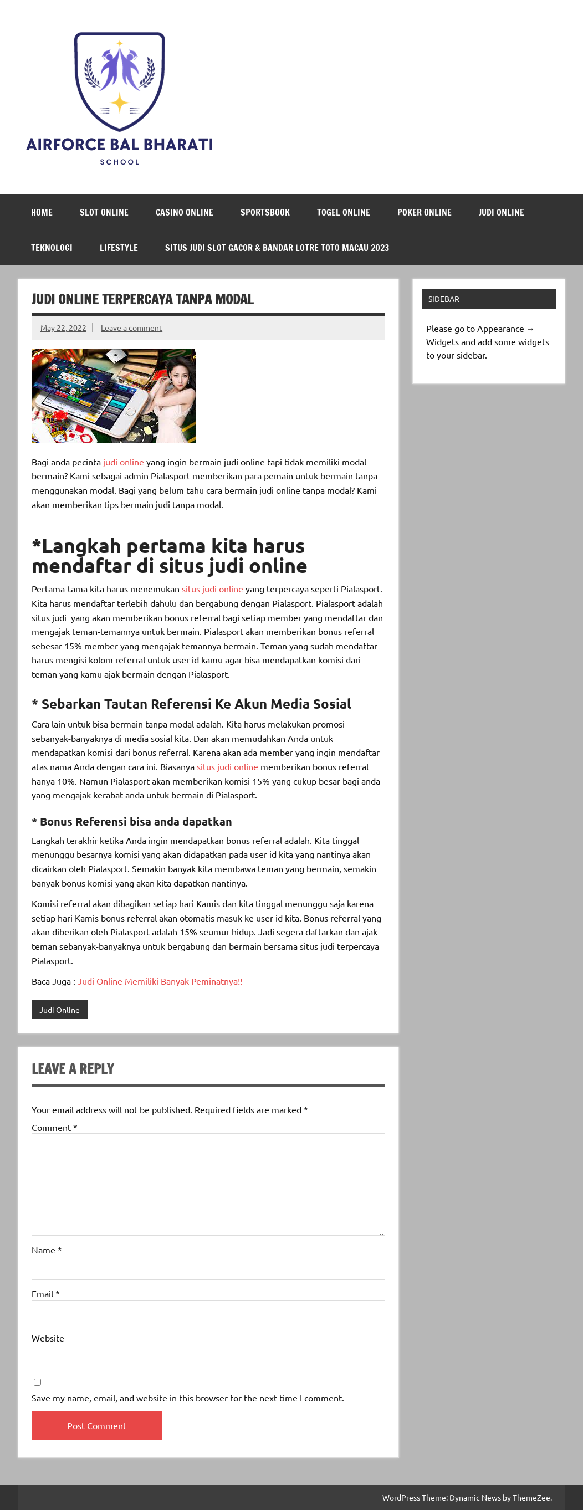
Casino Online (184, 212)
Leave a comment (131, 327)
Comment (55, 1127)
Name (47, 1249)
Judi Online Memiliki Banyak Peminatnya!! (158, 980)
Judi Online (501, 212)
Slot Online (104, 212)
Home (42, 212)
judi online (122, 461)
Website (48, 1337)
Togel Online (343, 212)
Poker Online (424, 212)
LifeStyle (119, 248)
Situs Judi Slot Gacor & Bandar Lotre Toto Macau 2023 (277, 248)
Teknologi (52, 248)
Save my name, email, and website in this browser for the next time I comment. (188, 1397)
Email (46, 1293)
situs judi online (211, 588)
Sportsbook (265, 212)
